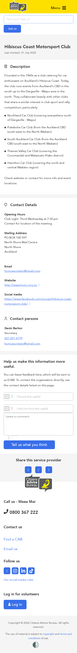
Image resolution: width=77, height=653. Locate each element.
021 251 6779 (13, 338)
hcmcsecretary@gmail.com (22, 271)
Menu (58, 7)
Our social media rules (18, 580)
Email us (11, 548)
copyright (49, 634)
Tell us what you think (29, 444)
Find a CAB (13, 539)
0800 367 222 (21, 512)
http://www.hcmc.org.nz (20, 285)
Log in (15, 604)
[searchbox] (38, 19)
